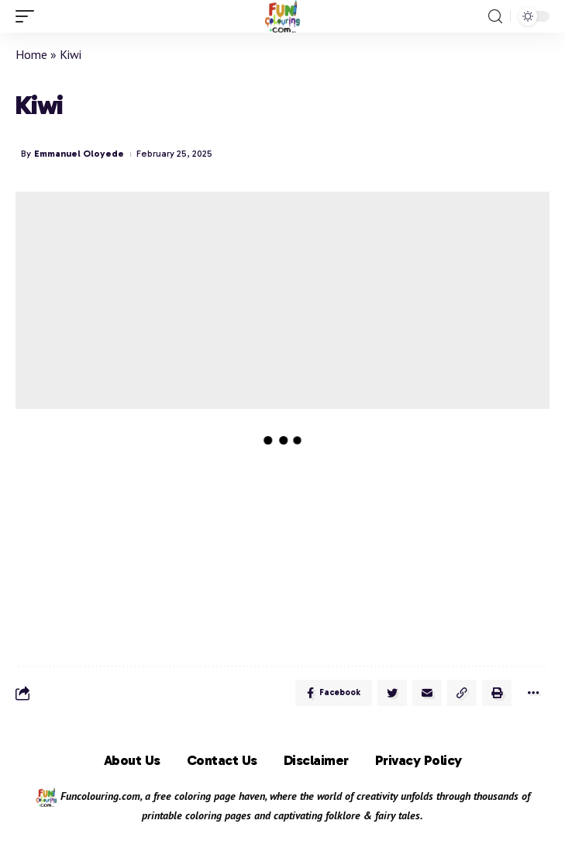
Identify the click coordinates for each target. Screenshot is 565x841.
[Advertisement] (282, 300)
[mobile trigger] (29, 16)
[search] (495, 17)
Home (31, 54)
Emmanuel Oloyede (79, 153)
